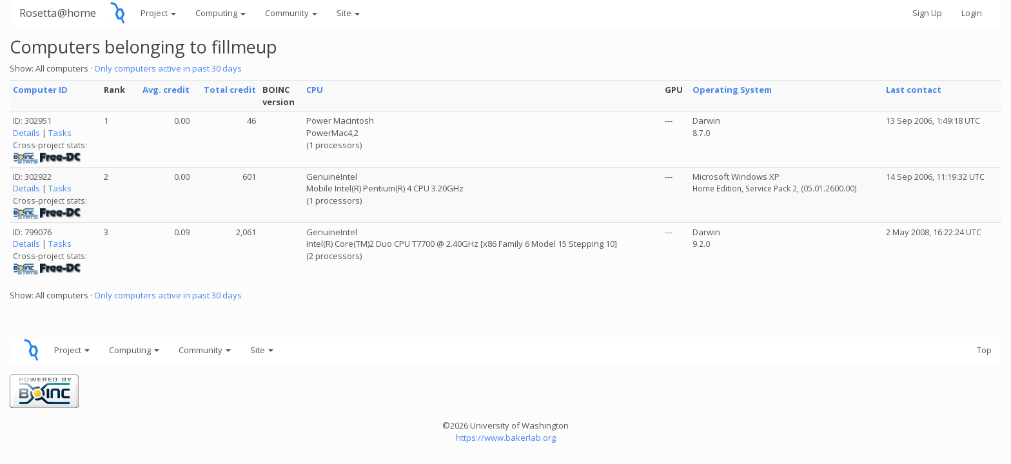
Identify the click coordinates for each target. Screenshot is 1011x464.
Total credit (230, 89)
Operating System (732, 89)
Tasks (60, 133)
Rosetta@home (57, 12)
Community (291, 13)
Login (971, 13)
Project (158, 13)
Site (348, 13)
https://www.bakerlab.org (506, 437)
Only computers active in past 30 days (168, 68)
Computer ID (40, 89)
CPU (314, 89)
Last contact (913, 89)
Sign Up (927, 13)
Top (984, 350)
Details (26, 133)
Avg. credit (166, 89)
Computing (220, 13)
